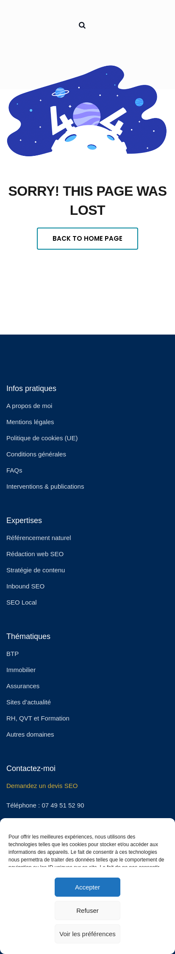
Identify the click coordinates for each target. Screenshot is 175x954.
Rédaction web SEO (35, 553)
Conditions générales (36, 454)
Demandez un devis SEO (42, 785)
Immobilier (21, 669)
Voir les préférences (87, 933)
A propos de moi (29, 405)
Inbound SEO (25, 586)
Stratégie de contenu (35, 570)
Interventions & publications (45, 486)
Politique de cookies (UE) (42, 438)
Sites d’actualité (28, 702)
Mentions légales (30, 421)
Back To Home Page (87, 238)
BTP (12, 653)
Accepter (87, 887)
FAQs (14, 470)
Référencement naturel (38, 537)
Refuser (87, 910)
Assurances (22, 685)
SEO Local (21, 602)
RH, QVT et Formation (37, 718)
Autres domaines (30, 734)
